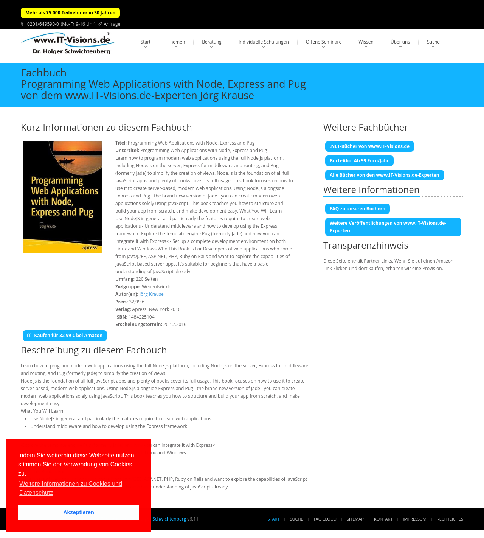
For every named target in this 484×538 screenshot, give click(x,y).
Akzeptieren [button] (78, 512)
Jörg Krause (152, 294)
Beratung (212, 42)
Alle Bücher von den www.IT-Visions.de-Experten (384, 175)
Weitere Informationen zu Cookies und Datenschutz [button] (70, 488)
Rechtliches (450, 519)
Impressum (414, 519)
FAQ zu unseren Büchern (357, 208)
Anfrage (112, 24)
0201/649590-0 (43, 24)
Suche (433, 42)
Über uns (400, 42)
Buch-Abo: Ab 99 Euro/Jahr (359, 160)
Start (146, 42)
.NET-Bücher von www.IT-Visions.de (370, 146)
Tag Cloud (325, 519)
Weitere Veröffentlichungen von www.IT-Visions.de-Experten (388, 227)
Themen (176, 42)
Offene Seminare (324, 42)
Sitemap (355, 519)
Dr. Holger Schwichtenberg (158, 519)
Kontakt (383, 519)
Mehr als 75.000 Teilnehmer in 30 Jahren (70, 12)
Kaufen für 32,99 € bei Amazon (64, 335)
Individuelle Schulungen (264, 42)
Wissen (366, 42)
